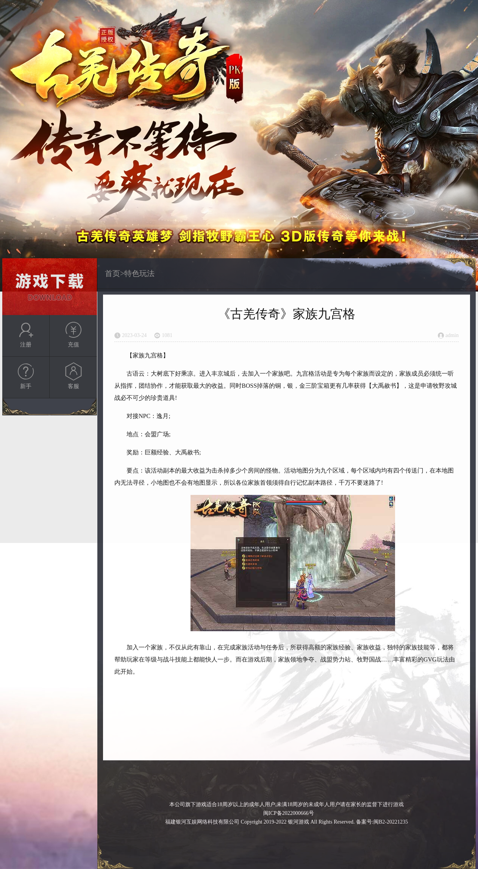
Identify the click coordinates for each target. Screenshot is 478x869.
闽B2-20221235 (390, 822)
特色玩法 (139, 273)
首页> (114, 273)
